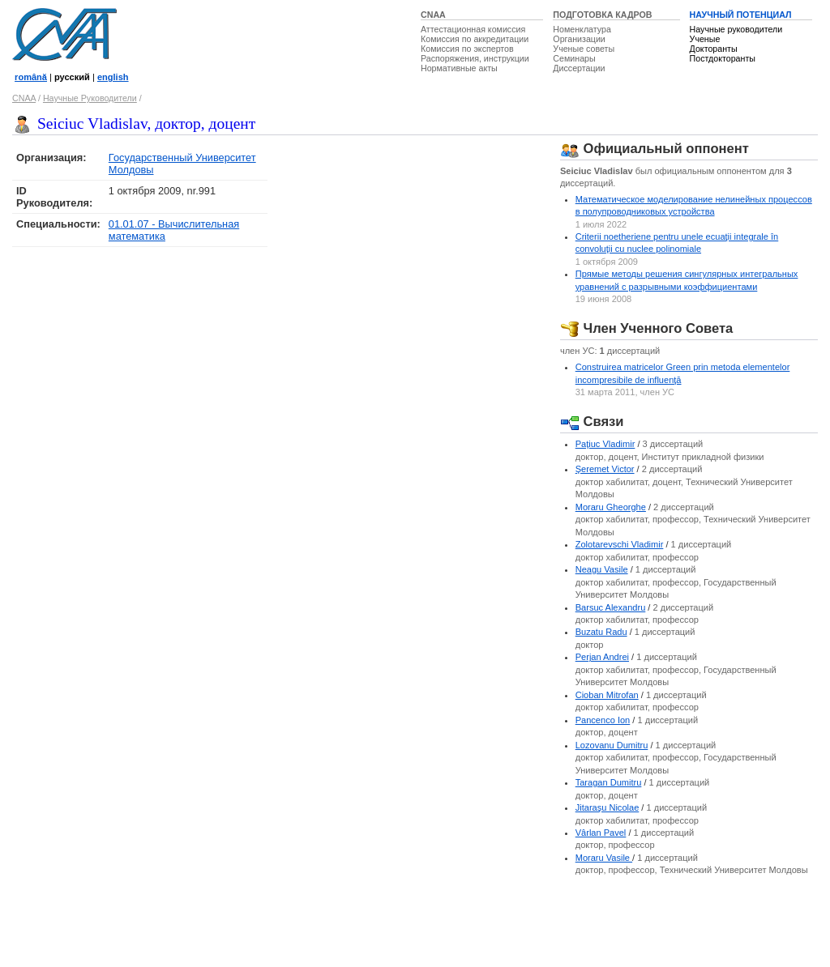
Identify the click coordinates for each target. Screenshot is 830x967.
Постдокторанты (722, 58)
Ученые (705, 39)
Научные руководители (736, 29)
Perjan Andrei (602, 657)
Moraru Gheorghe (610, 507)
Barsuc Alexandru (610, 607)
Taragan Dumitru (608, 782)
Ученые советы (583, 48)
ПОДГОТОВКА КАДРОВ (602, 14)
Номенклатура (582, 29)
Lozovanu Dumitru (611, 745)
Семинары (574, 58)
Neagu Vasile (601, 569)
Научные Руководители (90, 98)
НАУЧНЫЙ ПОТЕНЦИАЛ (741, 14)
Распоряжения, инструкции (475, 58)
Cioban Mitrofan (607, 695)
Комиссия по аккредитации (474, 39)
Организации (579, 39)
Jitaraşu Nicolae (607, 807)
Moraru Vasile (603, 858)
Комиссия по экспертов (467, 48)
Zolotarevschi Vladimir (619, 544)
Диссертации (579, 68)
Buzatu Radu (601, 632)
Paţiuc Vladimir (605, 444)
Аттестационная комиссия (473, 29)
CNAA (433, 14)
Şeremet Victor (605, 469)
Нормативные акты (459, 68)
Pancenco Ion (603, 720)
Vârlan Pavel (601, 832)
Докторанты (714, 48)
